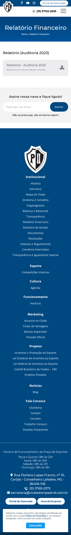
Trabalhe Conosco (35, 424)
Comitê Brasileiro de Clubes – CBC (35, 369)
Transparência (35, 216)
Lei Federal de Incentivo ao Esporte (35, 364)
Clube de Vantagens (35, 326)
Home (24, 34)
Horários (35, 303)
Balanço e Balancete (35, 211)
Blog (35, 392)
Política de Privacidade (35, 516)
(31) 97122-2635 (44, 11)
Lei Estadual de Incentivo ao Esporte (36, 358)
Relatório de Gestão (35, 227)
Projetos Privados (35, 375)
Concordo (35, 525)
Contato (36, 413)
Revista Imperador (35, 331)
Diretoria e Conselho (35, 200)
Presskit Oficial (35, 337)
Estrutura (35, 189)
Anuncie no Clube (35, 320)
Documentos (36, 233)
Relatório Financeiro (8, 7)
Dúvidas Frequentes (35, 429)
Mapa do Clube (35, 194)
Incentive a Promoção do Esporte (35, 353)
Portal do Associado (54, 3)
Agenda (35, 288)
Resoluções (35, 238)
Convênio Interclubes (35, 249)
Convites (35, 418)
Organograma (35, 205)
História (36, 183)
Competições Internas (35, 272)
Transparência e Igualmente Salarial (35, 255)
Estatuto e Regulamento (35, 244)
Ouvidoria (35, 407)
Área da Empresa (51, 501)
